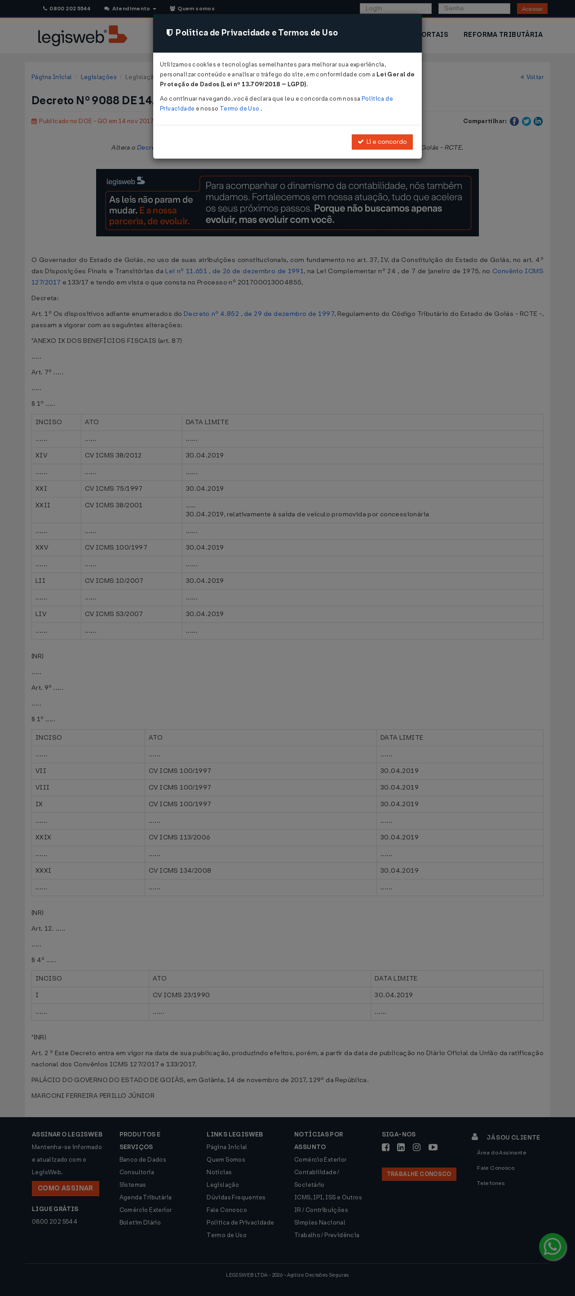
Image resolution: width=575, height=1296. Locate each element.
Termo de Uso (240, 108)
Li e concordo (382, 142)
